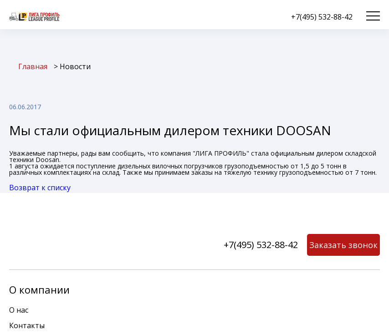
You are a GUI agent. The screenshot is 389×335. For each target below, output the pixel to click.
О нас (18, 310)
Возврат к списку (40, 188)
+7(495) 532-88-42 (322, 17)
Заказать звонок (343, 244)
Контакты (27, 325)
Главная (32, 66)
